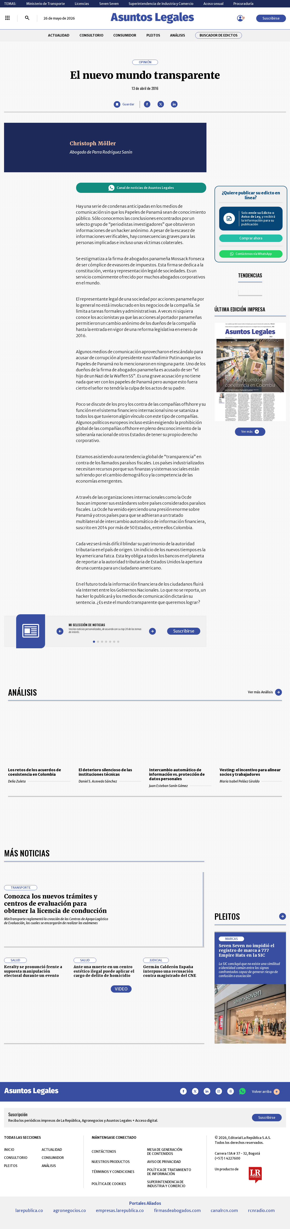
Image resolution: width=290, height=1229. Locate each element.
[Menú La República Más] (7, 18)
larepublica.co (29, 1210)
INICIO (9, 1150)
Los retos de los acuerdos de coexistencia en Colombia (34, 772)
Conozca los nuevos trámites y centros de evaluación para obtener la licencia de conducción (55, 904)
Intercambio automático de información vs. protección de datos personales (177, 774)
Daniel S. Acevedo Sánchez (110, 781)
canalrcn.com (224, 1210)
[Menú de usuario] (240, 18)
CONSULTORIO (91, 35)
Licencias (82, 4)
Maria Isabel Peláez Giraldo (251, 781)
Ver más (250, 431)
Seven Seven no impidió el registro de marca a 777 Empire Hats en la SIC (246, 950)
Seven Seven (109, 4)
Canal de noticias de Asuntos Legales (141, 188)
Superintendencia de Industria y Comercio (161, 4)
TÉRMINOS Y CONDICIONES (113, 1172)
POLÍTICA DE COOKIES (109, 1184)
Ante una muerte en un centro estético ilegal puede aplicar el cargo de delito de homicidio (104, 971)
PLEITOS (153, 35)
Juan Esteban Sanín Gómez (180, 786)
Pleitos (227, 916)
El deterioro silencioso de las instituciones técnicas (105, 772)
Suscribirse (271, 18)
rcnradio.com (261, 1210)
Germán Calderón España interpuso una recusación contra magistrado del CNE (169, 971)
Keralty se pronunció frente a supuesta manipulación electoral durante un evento (33, 971)
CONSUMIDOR (124, 35)
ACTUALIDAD (58, 35)
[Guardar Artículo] (123, 104)
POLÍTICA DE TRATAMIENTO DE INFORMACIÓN (169, 1172)
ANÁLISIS (177, 35)
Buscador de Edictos (218, 35)
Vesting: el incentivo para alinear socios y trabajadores (250, 772)
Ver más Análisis (265, 692)
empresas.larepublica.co (120, 1210)
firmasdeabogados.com (177, 1210)
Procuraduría (243, 4)
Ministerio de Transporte (45, 4)
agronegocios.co (69, 1210)
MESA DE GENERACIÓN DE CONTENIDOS (164, 1152)
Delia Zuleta (39, 781)
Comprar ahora (250, 238)
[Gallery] (106, 628)
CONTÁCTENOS (104, 1152)
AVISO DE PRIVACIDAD (164, 1162)
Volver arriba (266, 1092)
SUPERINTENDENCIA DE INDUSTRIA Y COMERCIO (166, 1184)
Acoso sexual (213, 4)
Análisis (22, 692)
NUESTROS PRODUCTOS (111, 1162)
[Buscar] (27, 18)
